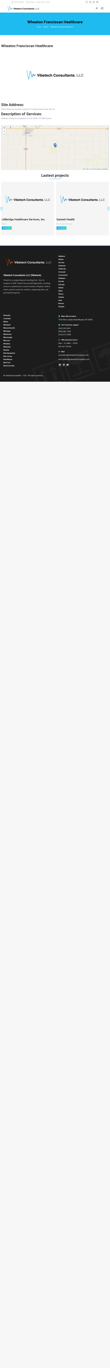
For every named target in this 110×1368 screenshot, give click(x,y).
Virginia (61, 306)
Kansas (61, 303)
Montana (6, 344)
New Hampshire (9, 353)
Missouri (6, 340)
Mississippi (7, 337)
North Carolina (8, 366)
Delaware (61, 278)
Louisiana (7, 318)
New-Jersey (68, 224)
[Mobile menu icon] (102, 8)
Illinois (4, 224)
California (62, 269)
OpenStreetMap (96, 169)
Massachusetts (9, 328)
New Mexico (7, 359)
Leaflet (86, 169)
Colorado (62, 272)
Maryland (6, 325)
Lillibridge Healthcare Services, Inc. (23, 219)
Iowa (60, 300)
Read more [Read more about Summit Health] (61, 228)
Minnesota (7, 334)
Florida (61, 281)
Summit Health (65, 219)
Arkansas (61, 266)
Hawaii (60, 288)
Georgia (61, 284)
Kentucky (6, 315)
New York (6, 362)
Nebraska (7, 347)
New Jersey (60, 224)
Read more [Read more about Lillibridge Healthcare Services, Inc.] (6, 228)
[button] (55, 145)
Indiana (61, 297)
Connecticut (63, 275)
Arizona (61, 262)
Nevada (6, 350)
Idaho (60, 291)
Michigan (6, 331)
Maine (5, 322)
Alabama (61, 256)
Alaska (60, 259)
